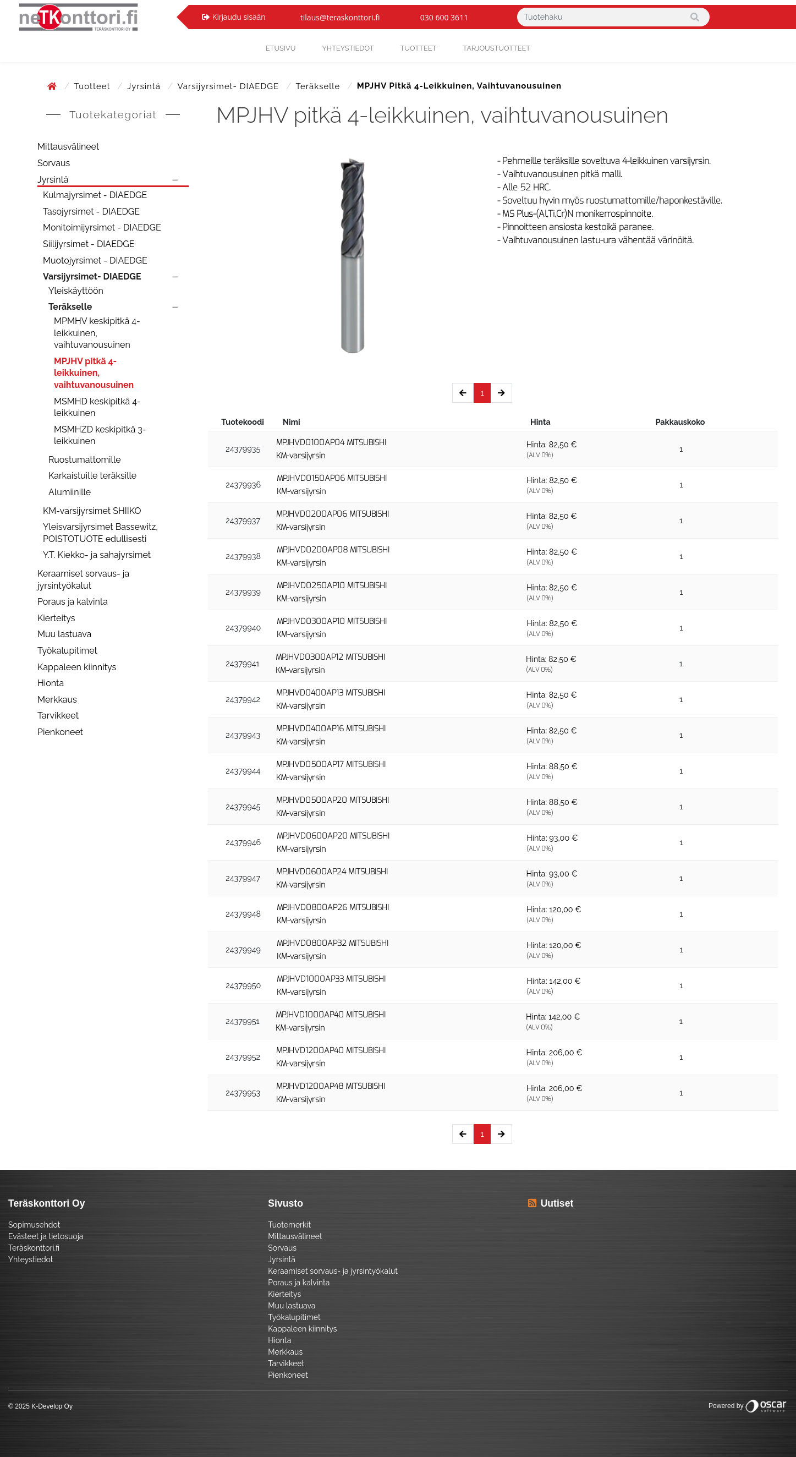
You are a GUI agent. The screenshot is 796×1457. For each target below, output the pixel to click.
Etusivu (281, 48)
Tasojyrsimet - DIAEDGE (91, 211)
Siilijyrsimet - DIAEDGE (89, 244)
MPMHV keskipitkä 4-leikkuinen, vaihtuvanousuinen (97, 333)
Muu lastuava (64, 634)
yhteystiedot (348, 48)
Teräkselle (319, 86)
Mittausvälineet (68, 146)
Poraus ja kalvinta (72, 601)
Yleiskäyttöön (75, 291)
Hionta (50, 683)
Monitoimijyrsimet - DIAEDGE (102, 227)
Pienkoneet (60, 732)
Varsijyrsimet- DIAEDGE (229, 86)
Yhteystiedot (30, 1259)
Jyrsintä (145, 86)
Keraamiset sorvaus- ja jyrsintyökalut (83, 579)
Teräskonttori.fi (33, 1248)
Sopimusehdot (34, 1224)
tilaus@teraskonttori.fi (340, 17)
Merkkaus (57, 699)
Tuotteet (418, 48)
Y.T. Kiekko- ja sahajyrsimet (97, 555)
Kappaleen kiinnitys (76, 667)
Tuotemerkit (289, 1224)
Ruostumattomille (84, 459)
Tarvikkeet (58, 715)
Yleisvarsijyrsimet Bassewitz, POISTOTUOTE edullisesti (100, 533)
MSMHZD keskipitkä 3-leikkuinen (100, 435)
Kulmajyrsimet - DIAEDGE (95, 195)
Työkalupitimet (67, 650)
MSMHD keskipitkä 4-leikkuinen (97, 407)
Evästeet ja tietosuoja (45, 1236)
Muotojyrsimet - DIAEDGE (95, 260)
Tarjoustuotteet (496, 48)
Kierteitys (56, 618)
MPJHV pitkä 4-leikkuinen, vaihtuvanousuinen (94, 373)
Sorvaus (53, 163)
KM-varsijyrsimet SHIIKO (92, 511)
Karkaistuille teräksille (92, 475)
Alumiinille (69, 492)
